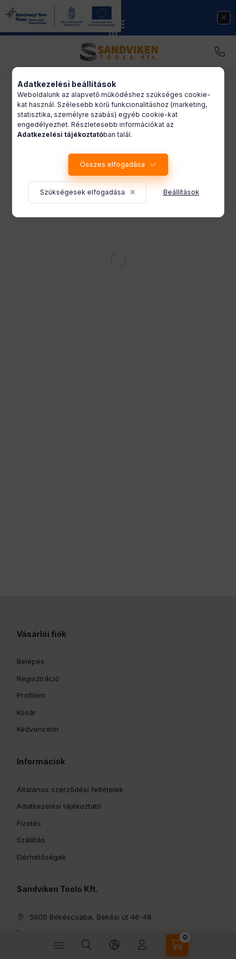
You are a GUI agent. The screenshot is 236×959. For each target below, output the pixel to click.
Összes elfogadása (112, 164)
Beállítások (181, 192)
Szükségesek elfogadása (82, 192)
